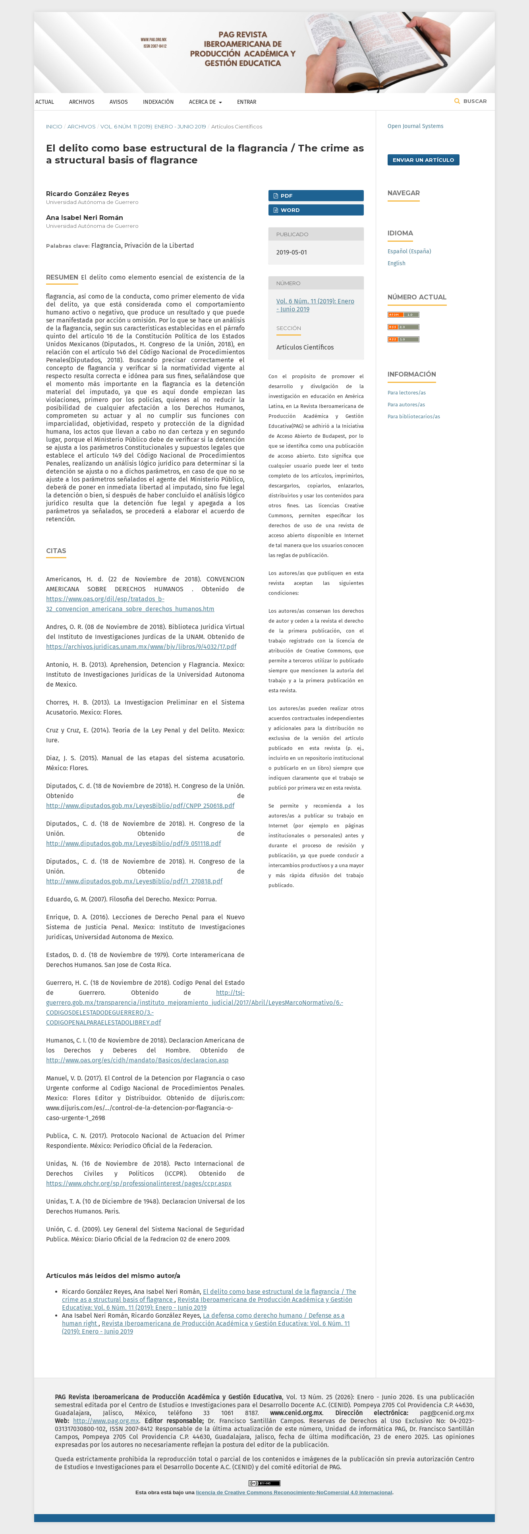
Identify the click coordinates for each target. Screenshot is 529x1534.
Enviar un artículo (423, 160)
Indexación (158, 102)
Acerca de (203, 102)
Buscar (474, 101)
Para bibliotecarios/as (414, 416)
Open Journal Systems (416, 126)
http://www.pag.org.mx (106, 1421)
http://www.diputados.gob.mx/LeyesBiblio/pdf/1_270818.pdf (134, 881)
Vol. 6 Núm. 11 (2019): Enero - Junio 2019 (153, 126)
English (396, 263)
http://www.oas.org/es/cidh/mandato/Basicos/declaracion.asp (137, 1060)
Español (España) (409, 251)
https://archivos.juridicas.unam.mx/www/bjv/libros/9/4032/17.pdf (141, 646)
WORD (289, 210)
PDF (286, 195)
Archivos (82, 102)
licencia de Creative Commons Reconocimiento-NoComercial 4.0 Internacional (294, 1492)
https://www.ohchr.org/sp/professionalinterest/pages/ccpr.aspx (139, 1183)
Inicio (54, 126)
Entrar (246, 102)
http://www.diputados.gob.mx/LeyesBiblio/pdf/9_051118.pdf (133, 843)
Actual (44, 102)
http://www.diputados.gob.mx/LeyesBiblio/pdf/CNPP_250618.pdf (140, 806)
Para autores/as (406, 405)
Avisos (119, 102)
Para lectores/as (407, 393)
